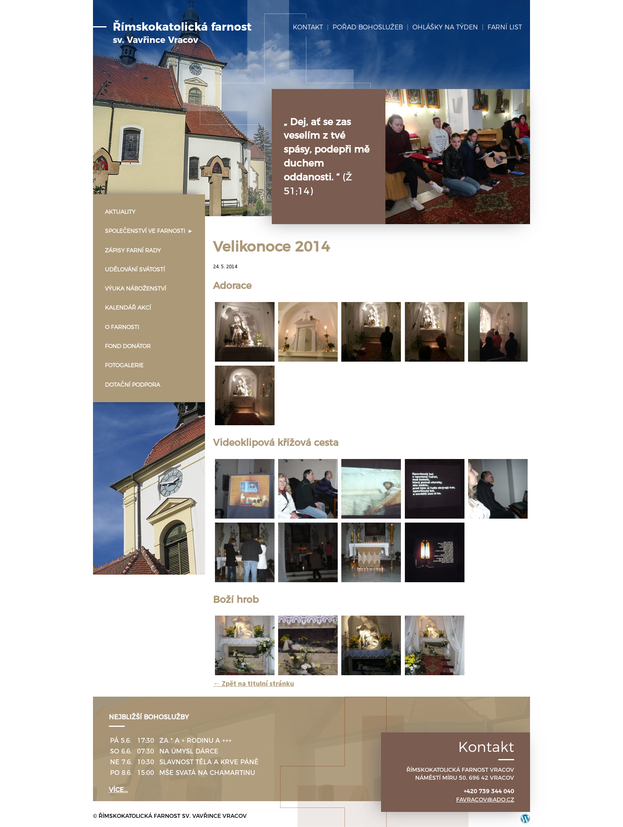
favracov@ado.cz (485, 799)
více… (118, 790)
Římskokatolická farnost (182, 33)
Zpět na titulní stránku (253, 683)
